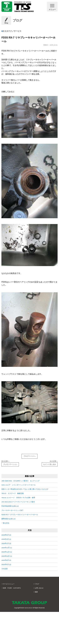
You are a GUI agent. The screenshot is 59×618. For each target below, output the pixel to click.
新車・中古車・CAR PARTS (14, 594)
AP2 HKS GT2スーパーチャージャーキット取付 (21, 508)
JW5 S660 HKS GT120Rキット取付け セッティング (25, 484)
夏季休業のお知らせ (9, 525)
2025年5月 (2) (7, 571)
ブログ (37, 590)
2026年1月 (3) (7, 549)
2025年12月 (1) (8, 554)
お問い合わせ (40, 594)
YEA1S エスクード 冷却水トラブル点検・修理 (21, 504)
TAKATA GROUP (28, 614)
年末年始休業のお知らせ (11, 512)
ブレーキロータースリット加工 (14, 516)
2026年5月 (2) (7, 541)
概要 (36, 598)
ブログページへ (29, 457)
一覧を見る (6, 529)
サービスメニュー (10, 590)
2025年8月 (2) (7, 566)
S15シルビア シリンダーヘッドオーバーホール (22, 488)
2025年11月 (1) (8, 558)
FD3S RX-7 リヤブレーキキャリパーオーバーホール (23, 521)
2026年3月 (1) (7, 545)
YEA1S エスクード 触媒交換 (14, 499)
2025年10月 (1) (8, 562)
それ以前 (5, 575)
